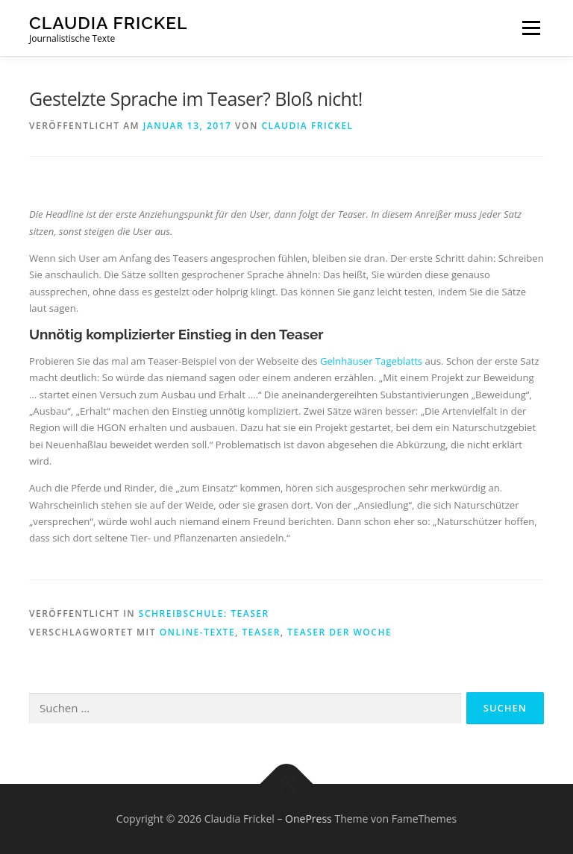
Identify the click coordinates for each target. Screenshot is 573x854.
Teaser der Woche (339, 632)
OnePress (308, 818)
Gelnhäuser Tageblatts (371, 361)
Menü (531, 27)
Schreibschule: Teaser (204, 613)
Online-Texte (197, 632)
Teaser (261, 632)
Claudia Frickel (108, 23)
